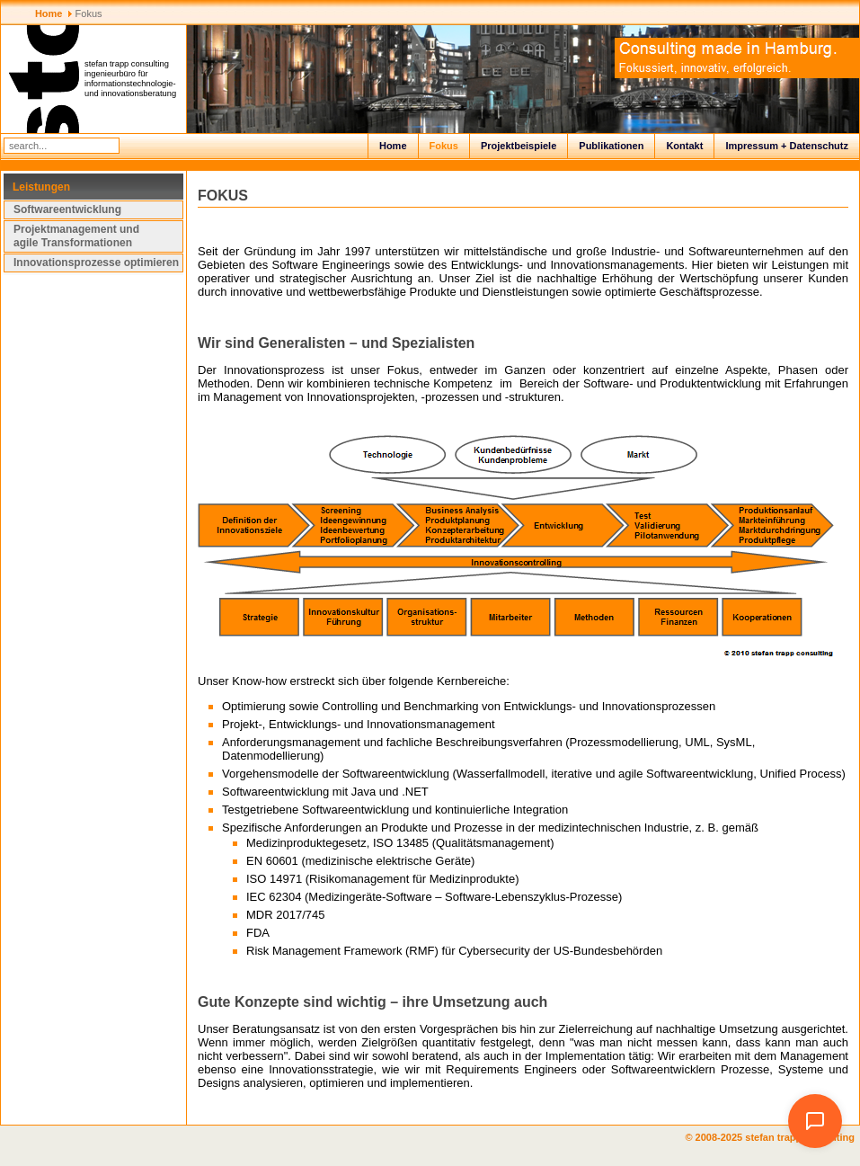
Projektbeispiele (518, 145)
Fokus (444, 145)
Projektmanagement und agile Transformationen (76, 236)
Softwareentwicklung (67, 209)
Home (393, 145)
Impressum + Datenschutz (786, 145)
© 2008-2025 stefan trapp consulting (772, 1137)
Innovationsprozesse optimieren (96, 262)
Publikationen (611, 145)
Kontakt (684, 145)
